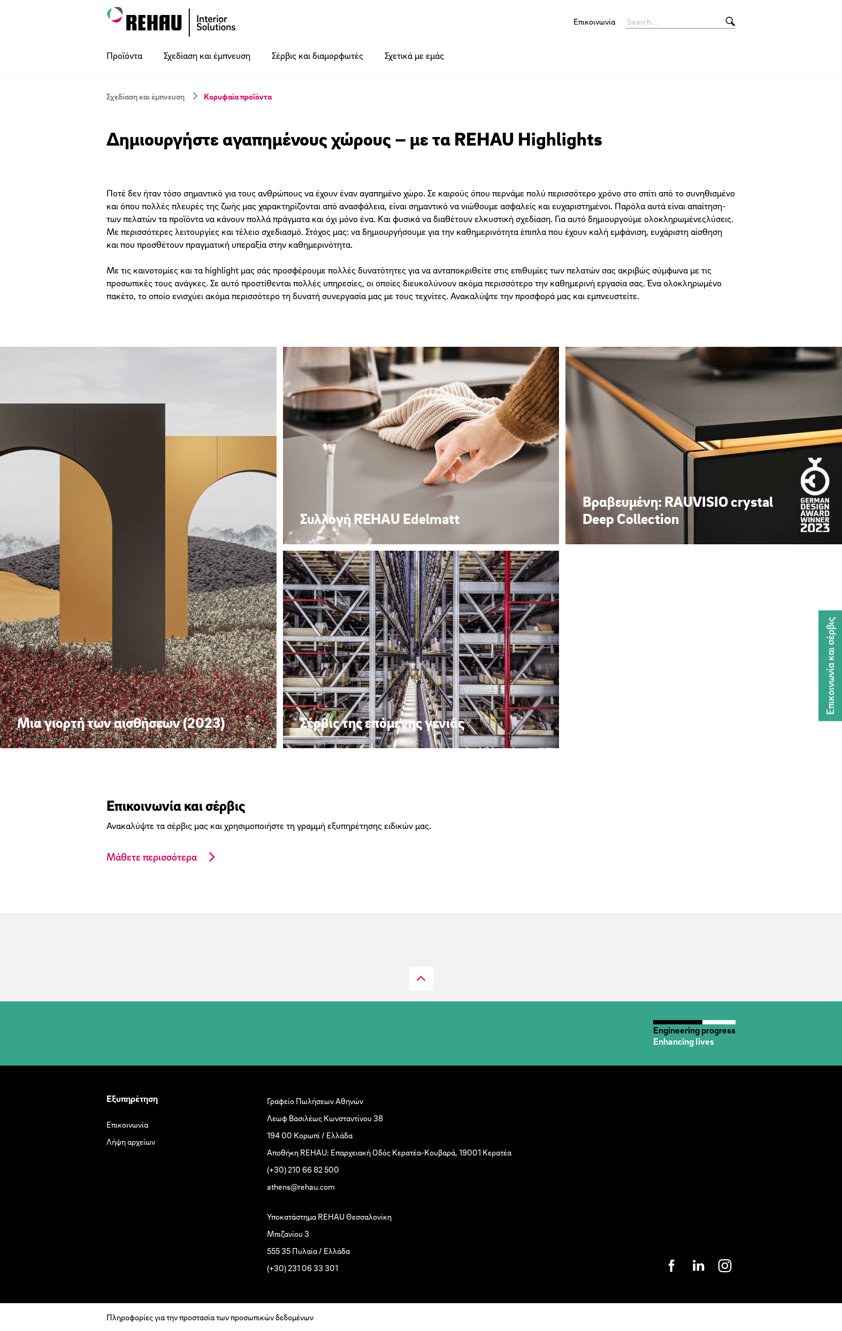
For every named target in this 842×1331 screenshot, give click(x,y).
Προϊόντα (124, 55)
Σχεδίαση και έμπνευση (207, 55)
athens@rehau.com (301, 1186)
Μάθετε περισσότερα (151, 856)
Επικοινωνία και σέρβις (830, 665)
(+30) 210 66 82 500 (303, 1169)
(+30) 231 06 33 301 (302, 1267)
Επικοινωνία (594, 21)
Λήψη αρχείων (130, 1141)
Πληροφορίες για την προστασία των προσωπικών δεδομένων (209, 1317)
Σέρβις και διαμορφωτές (317, 55)
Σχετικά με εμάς (414, 55)
